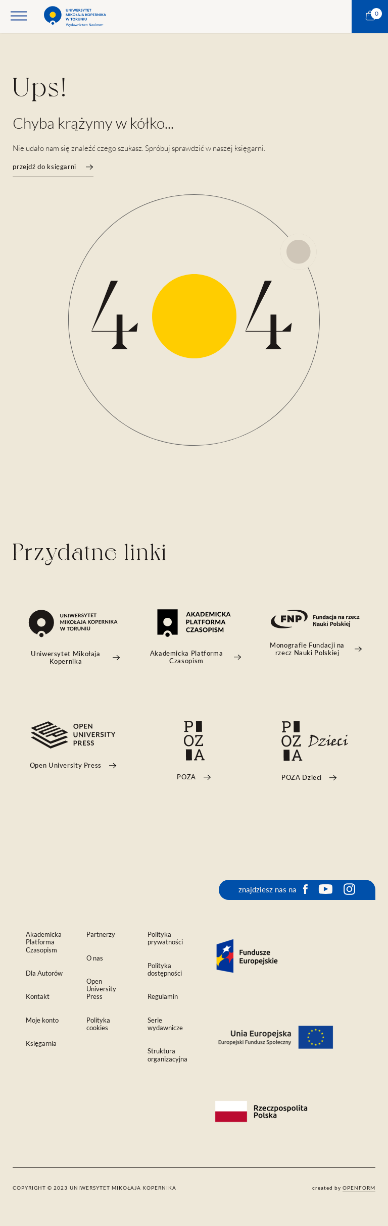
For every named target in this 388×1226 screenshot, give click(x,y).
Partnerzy (100, 934)
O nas (94, 958)
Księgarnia (41, 1043)
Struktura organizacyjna (167, 1054)
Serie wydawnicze (165, 1024)
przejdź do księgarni (53, 167)
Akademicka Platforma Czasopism (44, 942)
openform (359, 1188)
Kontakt (38, 996)
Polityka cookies (98, 1024)
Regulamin (163, 996)
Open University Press (101, 989)
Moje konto (42, 1020)
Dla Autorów (44, 973)
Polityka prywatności (165, 938)
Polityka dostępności (165, 969)
